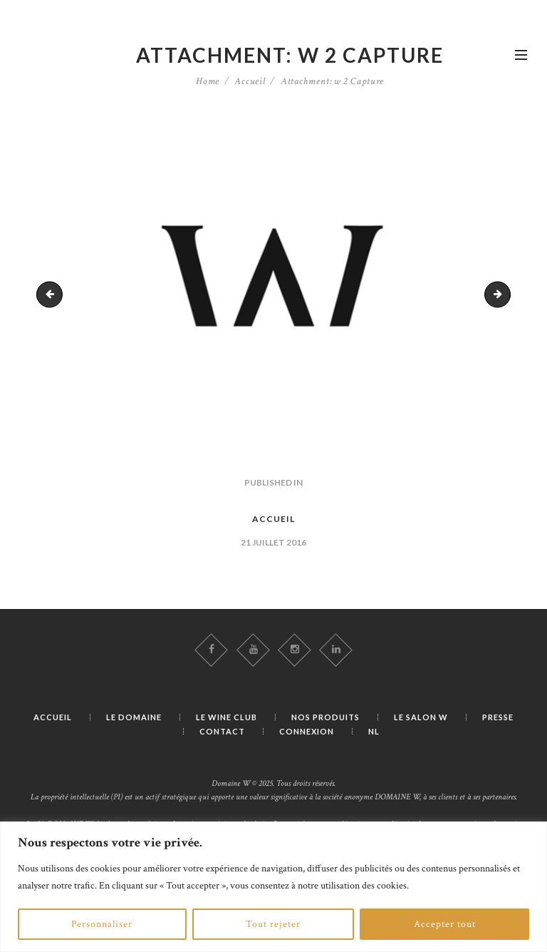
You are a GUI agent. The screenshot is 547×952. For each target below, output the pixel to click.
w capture (52, 294)
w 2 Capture (505, 294)
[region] (273, 887)
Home (208, 81)
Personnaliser (101, 924)
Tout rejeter (273, 924)
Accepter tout (445, 924)
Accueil (250, 81)
